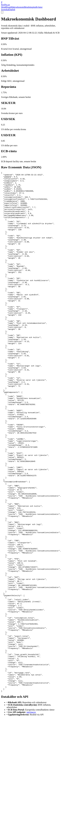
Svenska (4, 9)
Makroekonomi (17, 7)
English (11, 9)
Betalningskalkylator (33, 7)
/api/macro (31, 816)
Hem (3, 7)
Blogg (8, 7)
